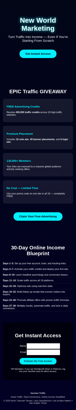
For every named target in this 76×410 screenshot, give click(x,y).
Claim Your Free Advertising (38, 216)
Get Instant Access (38, 53)
